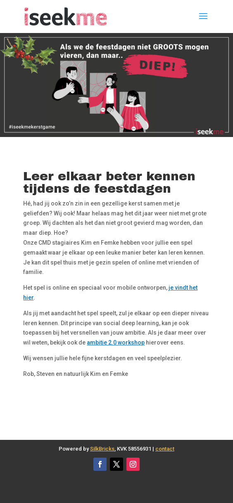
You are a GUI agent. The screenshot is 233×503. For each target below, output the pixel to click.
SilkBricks (102, 449)
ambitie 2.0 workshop (116, 342)
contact (164, 449)
